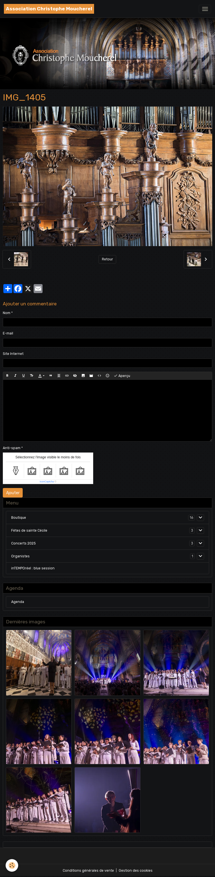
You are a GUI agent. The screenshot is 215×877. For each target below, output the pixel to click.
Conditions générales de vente (88, 871)
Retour (107, 259)
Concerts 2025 (23, 543)
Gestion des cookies (136, 871)
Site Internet (13, 354)
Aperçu (122, 375)
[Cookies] (12, 865)
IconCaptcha (47, 481)
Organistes (20, 556)
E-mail (8, 333)
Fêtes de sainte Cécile (29, 530)
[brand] (49, 9)
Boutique (18, 518)
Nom (6, 313)
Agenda (17, 602)
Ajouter (13, 493)
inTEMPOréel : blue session (33, 568)
